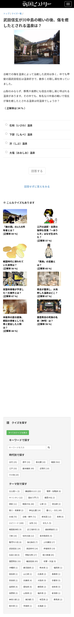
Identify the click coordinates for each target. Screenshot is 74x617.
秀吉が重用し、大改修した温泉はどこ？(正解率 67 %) (47, 293)
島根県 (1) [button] (56, 574)
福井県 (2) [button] (42, 593)
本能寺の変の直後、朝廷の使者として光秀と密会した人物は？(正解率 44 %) (13, 323)
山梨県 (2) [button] (27, 593)
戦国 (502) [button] (55, 462)
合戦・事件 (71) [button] (29, 516)
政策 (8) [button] (60, 516)
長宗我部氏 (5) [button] (46, 535)
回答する (37, 171)
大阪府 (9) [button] (42, 580)
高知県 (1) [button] (13, 574)
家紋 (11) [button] (13, 504)
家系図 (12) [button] (46, 516)
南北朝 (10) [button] (41, 462)
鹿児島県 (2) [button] (28, 567)
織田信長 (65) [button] (32, 561)
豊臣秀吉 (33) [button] (15, 561)
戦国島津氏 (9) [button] (15, 529)
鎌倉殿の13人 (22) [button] (33, 491)
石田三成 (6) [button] (14, 554)
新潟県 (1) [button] (56, 593)
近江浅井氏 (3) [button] (33, 529)
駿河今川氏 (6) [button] (15, 542)
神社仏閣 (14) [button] (35, 510)
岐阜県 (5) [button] (56, 586)
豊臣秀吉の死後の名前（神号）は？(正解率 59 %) (47, 320)
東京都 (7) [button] (29, 599)
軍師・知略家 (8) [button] (54, 491)
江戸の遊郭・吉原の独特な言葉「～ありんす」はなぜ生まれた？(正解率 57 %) (47, 233)
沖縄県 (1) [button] (13, 567)
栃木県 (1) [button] (13, 605)
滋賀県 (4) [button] (13, 586)
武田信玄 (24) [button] (15, 548)
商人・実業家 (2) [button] (16, 510)
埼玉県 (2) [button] (43, 599)
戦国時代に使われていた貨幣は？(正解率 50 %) (13, 265)
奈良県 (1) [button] (13, 580)
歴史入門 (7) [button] (33, 497)
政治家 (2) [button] (56, 504)
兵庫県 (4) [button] (27, 580)
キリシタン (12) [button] (16, 497)
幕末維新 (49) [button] (28, 468)
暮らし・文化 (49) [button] (54, 510)
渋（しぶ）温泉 (18, 143)
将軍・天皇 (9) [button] (50, 561)
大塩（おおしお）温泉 (22, 153)
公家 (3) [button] (43, 504)
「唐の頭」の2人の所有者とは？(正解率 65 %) (14, 230)
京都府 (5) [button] (56, 580)
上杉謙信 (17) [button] (49, 542)
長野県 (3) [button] (13, 593)
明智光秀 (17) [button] (31, 554)
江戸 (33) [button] (13, 468)
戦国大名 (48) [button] (28, 504)
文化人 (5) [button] (47, 523)
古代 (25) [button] (13, 462)
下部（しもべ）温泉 (20, 134)
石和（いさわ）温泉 (20, 125)
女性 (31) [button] (33, 523)
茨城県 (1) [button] (27, 605)
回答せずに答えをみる (37, 186)
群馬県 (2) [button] (58, 599)
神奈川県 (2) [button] (14, 599)
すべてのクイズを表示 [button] (17, 432)
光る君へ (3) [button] (14, 491)
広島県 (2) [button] (42, 574)
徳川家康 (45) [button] (48, 554)
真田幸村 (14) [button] (32, 548)
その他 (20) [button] (14, 474)
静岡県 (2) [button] (42, 586)
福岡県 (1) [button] (58, 567)
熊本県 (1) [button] (43, 567)
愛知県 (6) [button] (27, 586)
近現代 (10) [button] (44, 468)
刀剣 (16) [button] (13, 535)
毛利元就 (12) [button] (28, 535)
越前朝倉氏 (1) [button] (51, 529)
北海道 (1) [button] (42, 605)
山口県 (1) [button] (27, 574)
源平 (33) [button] (26, 462)
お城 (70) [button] (13, 516)
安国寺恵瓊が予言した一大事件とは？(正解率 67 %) (13, 293)
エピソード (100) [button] (16, 523)
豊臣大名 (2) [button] (49, 497)
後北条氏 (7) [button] (32, 542)
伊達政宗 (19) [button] (49, 548)
